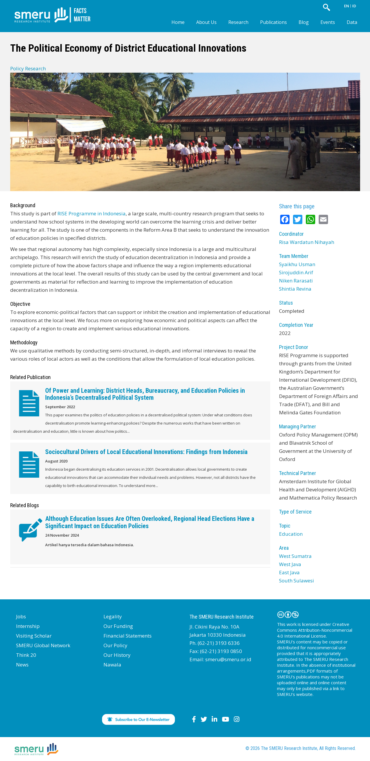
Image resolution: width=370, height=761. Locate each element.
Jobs (21, 616)
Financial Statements (128, 635)
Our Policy (115, 645)
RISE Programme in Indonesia (91, 213)
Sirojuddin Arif (296, 272)
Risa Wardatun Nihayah (306, 242)
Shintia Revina (295, 288)
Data (352, 22)
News (22, 664)
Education (291, 533)
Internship (28, 626)
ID (354, 5)
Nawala (112, 664)
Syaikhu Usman (297, 264)
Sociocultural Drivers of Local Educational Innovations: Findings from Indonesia (146, 451)
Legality (113, 616)
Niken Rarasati (296, 280)
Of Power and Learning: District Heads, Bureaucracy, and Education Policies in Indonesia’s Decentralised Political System (145, 394)
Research (238, 22)
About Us (206, 22)
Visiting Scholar (34, 635)
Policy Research (28, 68)
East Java (289, 572)
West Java (290, 564)
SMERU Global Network (43, 645)
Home (178, 22)
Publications (273, 22)
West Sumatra (295, 556)
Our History (117, 655)
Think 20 (26, 655)
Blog (304, 22)
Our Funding (118, 626)
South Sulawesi (296, 580)
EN (346, 5)
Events (327, 22)
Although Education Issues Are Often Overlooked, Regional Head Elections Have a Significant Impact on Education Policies (149, 522)
